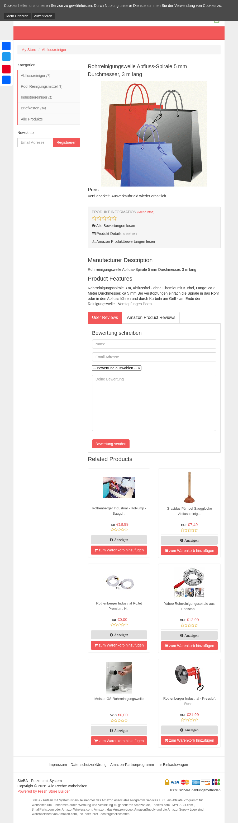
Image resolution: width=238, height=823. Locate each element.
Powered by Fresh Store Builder (43, 791)
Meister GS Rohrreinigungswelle (119, 699)
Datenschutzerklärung (89, 764)
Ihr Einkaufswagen (173, 764)
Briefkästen (33, 108)
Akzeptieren (43, 16)
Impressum (58, 764)
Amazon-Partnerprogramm (132, 764)
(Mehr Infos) (146, 212)
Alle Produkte (32, 119)
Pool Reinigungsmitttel (42, 86)
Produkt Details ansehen (114, 233)
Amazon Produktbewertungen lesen (123, 241)
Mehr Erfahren (17, 16)
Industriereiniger (36, 97)
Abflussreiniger (54, 50)
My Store (28, 50)
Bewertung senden (111, 444)
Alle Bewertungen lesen (113, 226)
